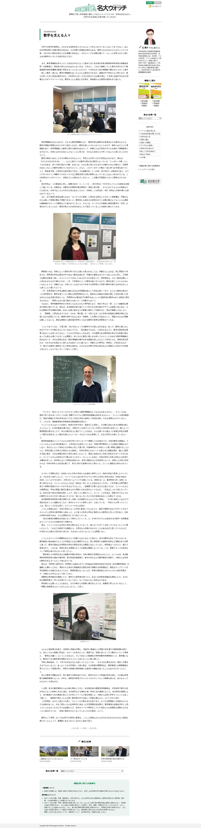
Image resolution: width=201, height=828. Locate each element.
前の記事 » (93, 728)
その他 (142, 157)
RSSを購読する (155, 6)
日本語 (150, 3)
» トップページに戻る (146, 169)
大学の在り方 (145, 137)
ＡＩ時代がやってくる (84, 754)
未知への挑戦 (145, 142)
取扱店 (144, 105)
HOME (84, 728)
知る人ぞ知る (145, 154)
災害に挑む (144, 140)
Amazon (144, 103)
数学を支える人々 (57, 35)
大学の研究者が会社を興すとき (115, 754)
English (157, 3)
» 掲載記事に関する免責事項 (149, 166)
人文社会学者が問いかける (150, 134)
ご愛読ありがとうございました (54, 754)
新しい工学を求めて (147, 151)
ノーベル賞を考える (147, 131)
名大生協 (144, 101)
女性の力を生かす (147, 148)
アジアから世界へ (147, 145)
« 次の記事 (75, 728)
